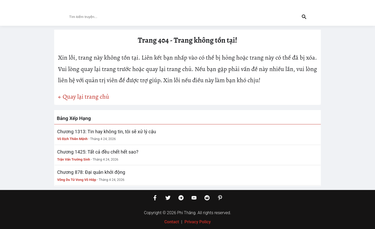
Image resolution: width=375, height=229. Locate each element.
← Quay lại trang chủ (83, 96)
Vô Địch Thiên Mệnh (72, 139)
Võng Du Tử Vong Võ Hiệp (76, 180)
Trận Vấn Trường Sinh (73, 159)
